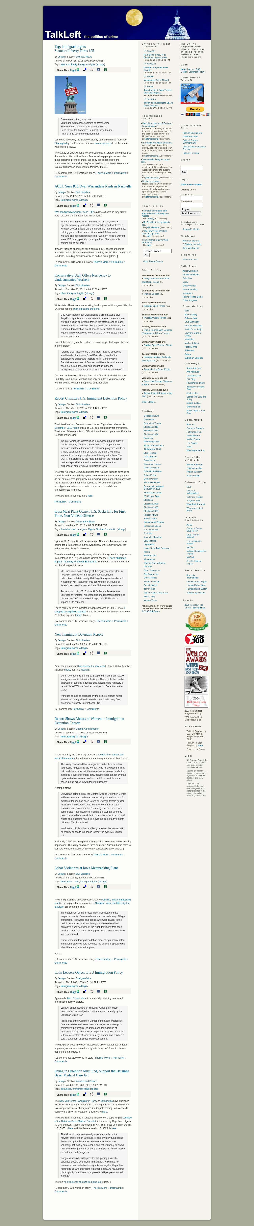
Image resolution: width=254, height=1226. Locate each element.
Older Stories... (149, 402)
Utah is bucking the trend (86, 308)
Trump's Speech (151, 294)
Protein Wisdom (194, 472)
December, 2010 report (67, 428)
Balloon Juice (191, 318)
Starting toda (61, 143)
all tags (100, 64)
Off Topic (148, 566)
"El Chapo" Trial (151, 496)
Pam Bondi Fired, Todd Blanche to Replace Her (155, 56)
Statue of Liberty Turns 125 (74, 51)
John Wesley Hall (191, 248)
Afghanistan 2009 (152, 449)
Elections (148, 500)
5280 (187, 310)
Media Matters (193, 435)
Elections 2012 (151, 430)
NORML (190, 557)
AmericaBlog (191, 314)
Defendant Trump (152, 423)
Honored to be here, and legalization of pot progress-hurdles (155, 213)
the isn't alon (76, 998)
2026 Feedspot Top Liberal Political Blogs (195, 606)
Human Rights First (196, 585)
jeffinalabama (151, 139)
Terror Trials (149, 589)
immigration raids (70, 881)
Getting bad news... (151, 181)
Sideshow (189, 350)
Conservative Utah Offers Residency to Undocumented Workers (83, 277)
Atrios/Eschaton (190, 271)
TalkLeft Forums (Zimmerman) (190, 141)
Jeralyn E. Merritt (191, 229)
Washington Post (87, 1101)
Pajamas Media (194, 468)
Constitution (149, 460)
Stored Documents (153, 492)
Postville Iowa (68, 529)
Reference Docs (152, 441)
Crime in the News (85, 521)
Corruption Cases (152, 464)
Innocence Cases (152, 526)
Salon (189, 446)
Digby (185, 282)
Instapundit (188, 293)
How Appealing (190, 289)
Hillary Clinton (150, 518)
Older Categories (152, 570)
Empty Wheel (189, 285)
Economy (148, 438)
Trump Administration (154, 445)
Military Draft (150, 555)
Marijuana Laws (190, 136)
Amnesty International (193, 576)
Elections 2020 (151, 511)
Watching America (195, 450)
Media (147, 552)
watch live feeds (103, 143)
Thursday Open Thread (154, 318)
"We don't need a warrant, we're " (74, 212)
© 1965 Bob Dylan (151, 611)
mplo (148, 236)
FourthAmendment (196, 383)
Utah (63, 293)
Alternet (190, 424)
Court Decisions (151, 467)
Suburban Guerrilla (194, 358)
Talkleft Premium (152, 581)
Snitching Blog (193, 406)
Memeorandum (190, 259)
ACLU (189, 525)
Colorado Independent (193, 491)
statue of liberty (69, 64)
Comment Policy (196, 72)
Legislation (149, 544)
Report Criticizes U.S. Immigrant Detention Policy (91, 398)
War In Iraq (149, 596)
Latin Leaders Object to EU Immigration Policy (89, 972)
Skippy (188, 354)
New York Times (67, 1101)
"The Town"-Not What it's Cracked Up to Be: (154, 232)
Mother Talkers (192, 343)
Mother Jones (193, 439)
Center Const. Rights (197, 581)
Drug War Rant (192, 322)
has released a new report (92, 666)
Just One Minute (194, 464)
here (90, 495)
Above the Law (194, 368)
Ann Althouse (193, 372)
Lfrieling (150, 218)
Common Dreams (195, 428)
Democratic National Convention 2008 (154, 487)
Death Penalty (151, 479)
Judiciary (148, 533)
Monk (200, 745)
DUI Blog (191, 379)
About (191, 69)
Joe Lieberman (151, 529)
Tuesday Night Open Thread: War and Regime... (158, 91)
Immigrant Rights (86, 529)
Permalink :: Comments (85, 388)
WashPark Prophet (196, 504)
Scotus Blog (192, 393)
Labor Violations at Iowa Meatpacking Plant (86, 868)
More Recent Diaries (153, 261)
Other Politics (150, 577)
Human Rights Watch (197, 589)
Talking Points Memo (193, 297)
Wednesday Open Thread (156, 80)
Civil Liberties (83, 192)
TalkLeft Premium (191, 153)
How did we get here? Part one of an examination (156, 124)
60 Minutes (107, 1101)
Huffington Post (194, 432)
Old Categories (151, 574)
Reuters (85, 669)
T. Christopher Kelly (192, 244)
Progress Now (193, 500)
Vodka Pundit (193, 475)
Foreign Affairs (83, 978)
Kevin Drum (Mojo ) (194, 329)
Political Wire (191, 347)
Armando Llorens (191, 240)
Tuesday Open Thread (154, 306)
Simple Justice (194, 403)
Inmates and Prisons (86, 1081)
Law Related (150, 541)
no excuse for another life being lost (82, 1182)
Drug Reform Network (193, 535)
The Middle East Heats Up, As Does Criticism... (158, 104)
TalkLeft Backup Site (192, 133)
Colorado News (84, 56)
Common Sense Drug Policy (194, 529)
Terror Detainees (152, 482)
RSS (198, 69)
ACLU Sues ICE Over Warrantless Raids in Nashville (93, 186)
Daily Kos (187, 278)
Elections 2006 (151, 504)
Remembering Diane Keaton (157, 369)
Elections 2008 (151, 507)
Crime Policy (150, 475)
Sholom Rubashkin (106, 529)
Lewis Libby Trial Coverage (157, 548)
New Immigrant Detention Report (79, 634)
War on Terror (150, 600)
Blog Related (150, 453)
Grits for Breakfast (193, 325)
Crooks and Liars (191, 274)
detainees (66, 1089)
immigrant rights (86, 64)
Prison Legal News (196, 592)
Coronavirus (150, 419)
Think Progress (190, 300)
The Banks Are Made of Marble (157, 142)
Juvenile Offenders (153, 537)
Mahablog (189, 339)
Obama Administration (87, 728)
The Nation (192, 443)
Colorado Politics (195, 497)
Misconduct (149, 559)
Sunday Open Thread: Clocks (158, 345)
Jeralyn (62, 56)
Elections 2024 (151, 434)
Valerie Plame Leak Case (156, 592)
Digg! (73, 70)
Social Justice (150, 585)
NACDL (190, 547)
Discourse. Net (194, 375)
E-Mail (184, 72)
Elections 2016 (151, 427)
